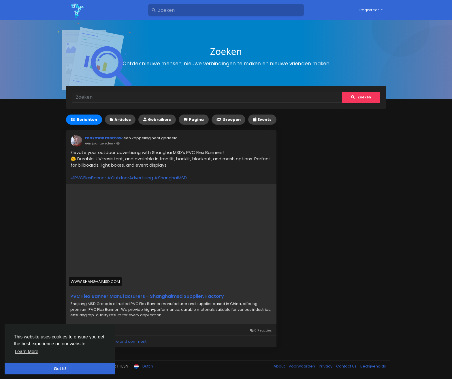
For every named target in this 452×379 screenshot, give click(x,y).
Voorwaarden (302, 366)
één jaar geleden (99, 143)
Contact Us (346, 366)
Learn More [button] (26, 351)
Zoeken (361, 97)
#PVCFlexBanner (88, 178)
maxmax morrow (104, 138)
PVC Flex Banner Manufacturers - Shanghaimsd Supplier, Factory (147, 296)
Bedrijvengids (373, 366)
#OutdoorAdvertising (130, 178)
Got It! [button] (60, 368)
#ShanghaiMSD (170, 178)
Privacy (326, 366)
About (280, 366)
